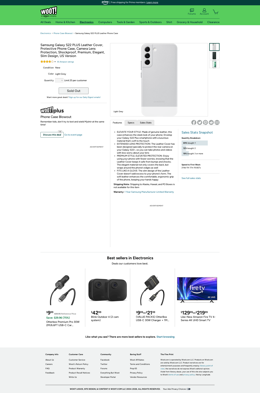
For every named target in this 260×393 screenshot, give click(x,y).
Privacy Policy (136, 373)
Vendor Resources (138, 377)
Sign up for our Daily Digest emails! (85, 97)
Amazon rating (65, 62)
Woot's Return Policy (78, 364)
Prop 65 (133, 368)
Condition (48, 67)
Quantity (49, 80)
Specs (131, 122)
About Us (49, 360)
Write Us (73, 377)
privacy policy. (189, 375)
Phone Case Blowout (63, 33)
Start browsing (166, 336)
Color (51, 73)
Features (117, 122)
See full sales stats (191, 178)
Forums (192, 11)
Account (204, 11)
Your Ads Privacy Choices (174, 389)
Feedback (49, 373)
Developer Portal (108, 377)
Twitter (103, 364)
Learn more (152, 2)
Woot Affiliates (137, 360)
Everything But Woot (110, 373)
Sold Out (73, 91)
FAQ (47, 368)
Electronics (45, 33)
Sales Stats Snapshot (197, 132)
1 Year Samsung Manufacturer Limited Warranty (149, 192)
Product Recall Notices (79, 373)
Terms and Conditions (140, 364)
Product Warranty (77, 368)
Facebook (104, 360)
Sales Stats (146, 122)
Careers (49, 364)
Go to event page (73, 134)
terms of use (174, 375)
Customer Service (77, 360)
